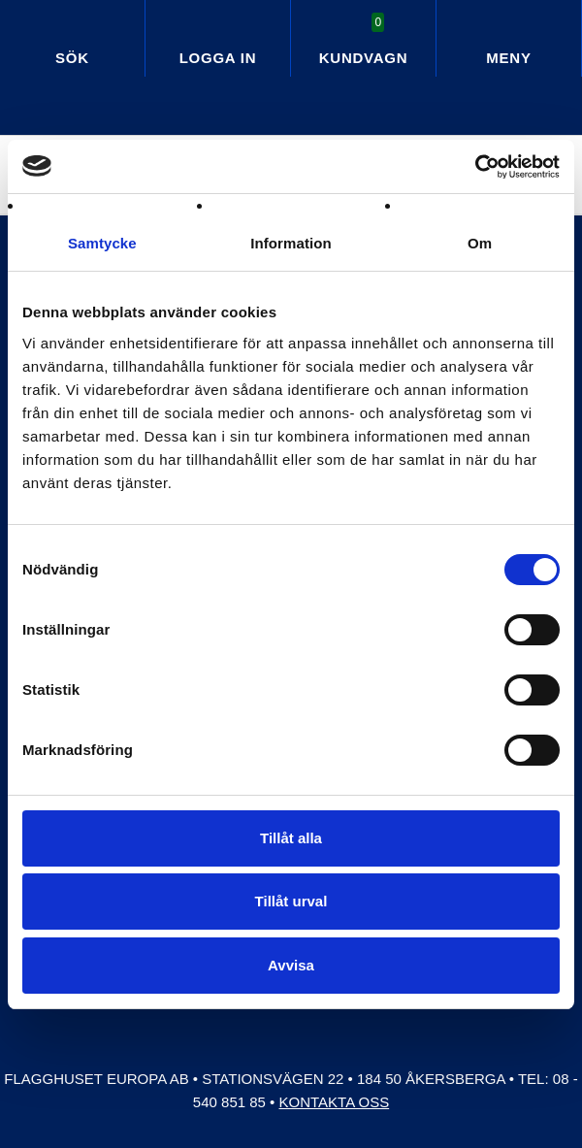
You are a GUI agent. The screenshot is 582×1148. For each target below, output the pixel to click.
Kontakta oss (334, 1102)
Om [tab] (480, 243)
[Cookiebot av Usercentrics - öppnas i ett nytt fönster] (475, 167)
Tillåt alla (291, 838)
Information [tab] (291, 243)
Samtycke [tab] (102, 243)
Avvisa (291, 965)
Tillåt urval (291, 901)
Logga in (218, 57)
